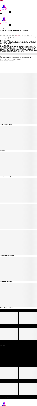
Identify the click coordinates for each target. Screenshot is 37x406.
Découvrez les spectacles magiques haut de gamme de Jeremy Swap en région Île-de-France (9, 325)
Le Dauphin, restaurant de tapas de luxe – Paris (7, 70)
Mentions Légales (2, 348)
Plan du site (1, 349)
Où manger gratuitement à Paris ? (4, 202)
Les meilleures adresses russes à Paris (6, 63)
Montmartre (17, 35)
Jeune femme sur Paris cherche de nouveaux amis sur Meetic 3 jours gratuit (9, 359)
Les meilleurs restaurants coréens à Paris (5, 357)
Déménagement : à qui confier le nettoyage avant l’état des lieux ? (27, 340)
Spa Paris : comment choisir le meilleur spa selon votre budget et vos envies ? (8, 341)
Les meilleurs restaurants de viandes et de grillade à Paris (7, 362)
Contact (1, 351)
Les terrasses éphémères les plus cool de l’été (5, 176)
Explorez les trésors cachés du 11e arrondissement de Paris (9, 64)
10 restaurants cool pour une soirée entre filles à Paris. (6, 307)
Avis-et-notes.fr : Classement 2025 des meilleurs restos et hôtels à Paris (8, 356)
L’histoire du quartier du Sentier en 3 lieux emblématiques (7, 255)
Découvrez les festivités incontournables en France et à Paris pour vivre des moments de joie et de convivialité (16, 64)
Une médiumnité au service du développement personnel (26, 379)
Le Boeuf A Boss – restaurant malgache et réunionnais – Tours (7, 229)
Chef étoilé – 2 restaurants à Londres (6, 65)
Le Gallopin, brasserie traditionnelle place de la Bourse (29, 70)
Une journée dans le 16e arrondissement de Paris (6, 281)
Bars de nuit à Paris (2, 150)
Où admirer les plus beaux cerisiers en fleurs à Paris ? (6, 124)
